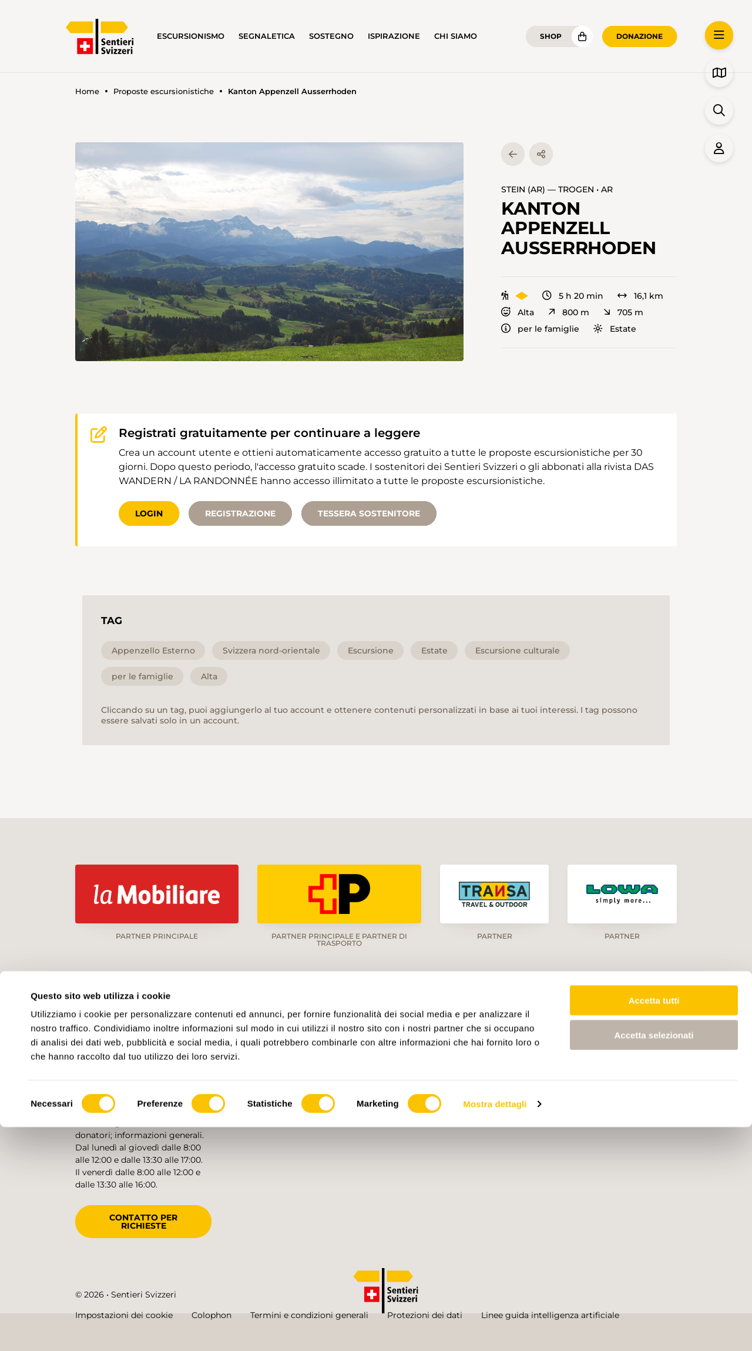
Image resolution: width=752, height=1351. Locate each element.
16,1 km (640, 296)
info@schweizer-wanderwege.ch (141, 1082)
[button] (269, 251)
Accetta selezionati (653, 1259)
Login (149, 513)
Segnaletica (267, 36)
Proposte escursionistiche (163, 91)
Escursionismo (190, 36)
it (637, 1036)
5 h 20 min (572, 296)
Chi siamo (455, 36)
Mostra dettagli (494, 1328)
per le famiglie (540, 328)
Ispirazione (394, 36)
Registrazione (240, 513)
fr (599, 1036)
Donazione (639, 36)
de (559, 1036)
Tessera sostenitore (369, 513)
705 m (623, 312)
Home (87, 91)
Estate (614, 328)
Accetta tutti (654, 1224)
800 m (568, 312)
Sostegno (331, 36)
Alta (517, 312)
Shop (551, 36)
